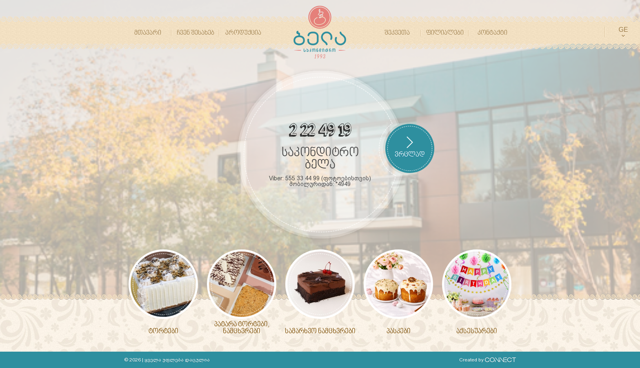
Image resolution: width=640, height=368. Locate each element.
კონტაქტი (492, 33)
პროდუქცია (243, 33)
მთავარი (147, 33)
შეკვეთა (397, 33)
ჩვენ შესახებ (195, 33)
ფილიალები (445, 33)
